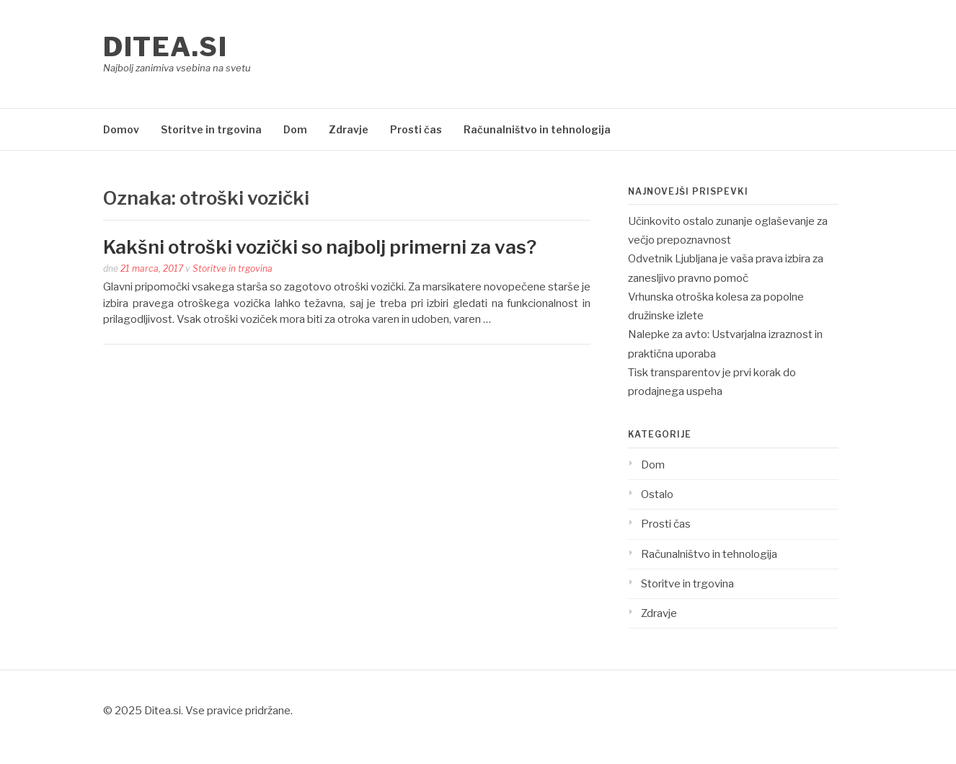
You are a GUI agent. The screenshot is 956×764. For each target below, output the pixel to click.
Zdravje (348, 129)
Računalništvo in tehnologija (537, 129)
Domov (121, 129)
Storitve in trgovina (211, 129)
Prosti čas (416, 129)
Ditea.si (165, 47)
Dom (295, 129)
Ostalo (657, 494)
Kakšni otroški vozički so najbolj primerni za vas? (319, 247)
